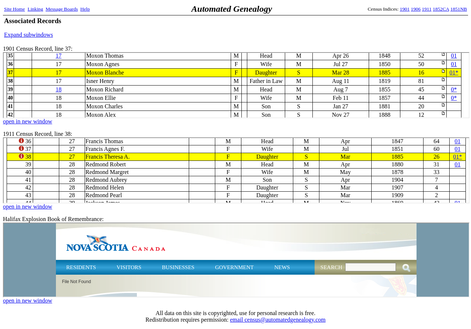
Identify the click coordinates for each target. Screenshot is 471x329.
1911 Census (236, 170)
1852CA (441, 9)
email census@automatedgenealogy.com (278, 320)
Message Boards (62, 9)
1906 (416, 9)
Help (85, 9)
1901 (405, 9)
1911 (427, 9)
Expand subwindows (28, 35)
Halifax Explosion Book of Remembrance (236, 260)
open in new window (27, 121)
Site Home (14, 9)
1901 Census (236, 85)
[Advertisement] (381, 28)
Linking (35, 9)
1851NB (458, 9)
